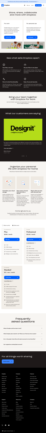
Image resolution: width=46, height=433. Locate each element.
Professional (18, 378)
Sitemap (3, 413)
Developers (18, 410)
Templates (4, 390)
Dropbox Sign (18, 388)
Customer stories (19, 406)
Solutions (3, 384)
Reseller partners (19, 415)
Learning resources (5, 415)
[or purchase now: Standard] (8, 281)
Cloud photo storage (34, 380)
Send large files (33, 376)
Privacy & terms (5, 406)
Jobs (31, 404)
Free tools (4, 392)
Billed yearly (15, 225)
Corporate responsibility (34, 408)
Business (17, 380)
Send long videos (33, 378)
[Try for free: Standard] (12, 277)
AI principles (4, 412)
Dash (17, 384)
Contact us (4, 404)
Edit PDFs (32, 386)
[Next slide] (26, 156)
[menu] (43, 5)
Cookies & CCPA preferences (7, 410)
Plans (17, 394)
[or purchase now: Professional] (31, 243)
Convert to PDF (33, 390)
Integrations (4, 380)
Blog (17, 402)
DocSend (18, 386)
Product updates (19, 396)
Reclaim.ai (18, 390)
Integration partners (20, 417)
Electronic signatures (34, 388)
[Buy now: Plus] (12, 239)
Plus (17, 376)
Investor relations (33, 406)
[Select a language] (24, 5)
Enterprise (18, 382)
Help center (4, 402)
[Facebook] (5, 425)
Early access (4, 388)
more (23, 205)
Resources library (19, 408)
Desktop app (4, 376)
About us (32, 402)
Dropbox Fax (18, 392)
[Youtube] (9, 425)
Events (17, 404)
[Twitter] (2, 425)
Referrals (17, 413)
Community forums (19, 412)
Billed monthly (6, 225)
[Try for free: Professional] (34, 239)
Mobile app (4, 378)
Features (3, 382)
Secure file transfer (33, 382)
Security (3, 386)
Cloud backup (33, 384)
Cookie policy (4, 408)
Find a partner (18, 419)
